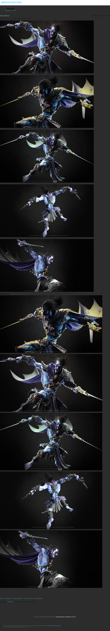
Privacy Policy (38, 598)
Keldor (10, 9)
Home (2, 598)
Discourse (10, 601)
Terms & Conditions (49, 625)
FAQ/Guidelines (17, 598)
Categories (8, 598)
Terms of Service (28, 598)
